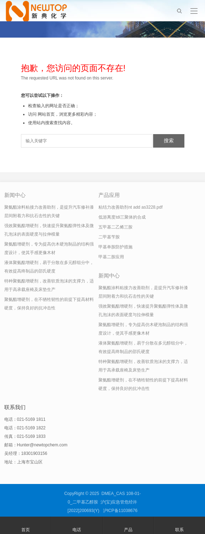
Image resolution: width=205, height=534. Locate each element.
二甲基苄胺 (109, 237)
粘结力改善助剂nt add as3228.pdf (130, 207)
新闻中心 (15, 195)
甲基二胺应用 (111, 256)
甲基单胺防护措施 (115, 246)
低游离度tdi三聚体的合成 (122, 217)
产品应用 (109, 195)
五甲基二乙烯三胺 (115, 227)
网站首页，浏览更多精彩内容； (67, 114)
